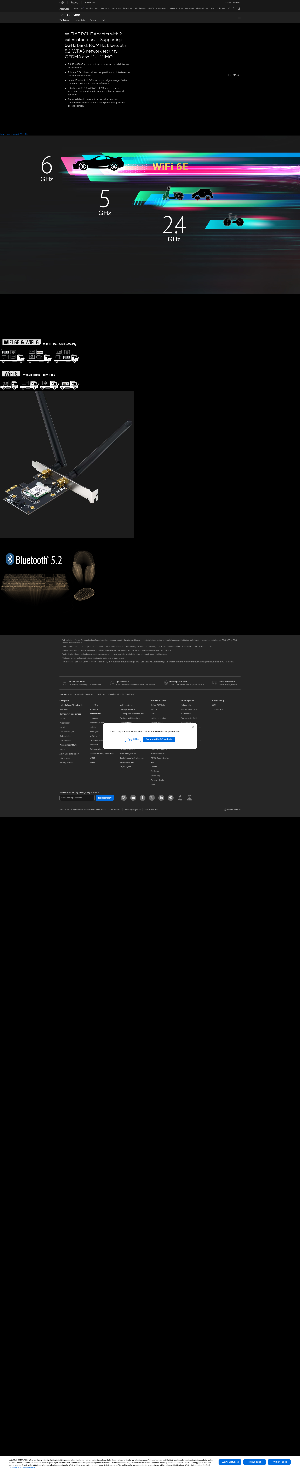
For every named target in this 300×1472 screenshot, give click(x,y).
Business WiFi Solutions (130, 1367)
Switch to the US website (159, 739)
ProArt (154, 1416)
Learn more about (14, 314)
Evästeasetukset (230, 1461)
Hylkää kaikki (254, 1461)
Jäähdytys (94, 1381)
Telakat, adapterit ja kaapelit (132, 1407)
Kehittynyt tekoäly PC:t (161, 1398)
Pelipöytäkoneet (66, 1412)
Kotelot (93, 1376)
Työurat (154, 1359)
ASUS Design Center (160, 1407)
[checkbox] (233, 136)
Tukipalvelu (186, 1354)
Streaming (124, 1390)
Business (237, 2)
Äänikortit (94, 1394)
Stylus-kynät (125, 1416)
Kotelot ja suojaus (127, 1398)
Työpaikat (155, 1376)
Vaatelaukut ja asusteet (130, 1394)
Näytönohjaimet (97, 1372)
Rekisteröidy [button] (104, 1447)
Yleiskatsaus (64, 20)
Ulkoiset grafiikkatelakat (100, 1390)
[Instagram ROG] (189, 1447)
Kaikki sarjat (113, 1344)
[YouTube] (133, 1447)
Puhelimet (63, 1359)
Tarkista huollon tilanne (191, 1389)
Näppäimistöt (126, 1376)
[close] (193, 727)
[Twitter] (152, 1447)
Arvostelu (94, 20)
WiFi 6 (92, 1412)
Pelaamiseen (64, 1372)
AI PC (153, 1394)
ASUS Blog (156, 1425)
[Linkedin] (161, 1447)
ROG (153, 1412)
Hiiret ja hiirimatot (128, 1381)
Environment (217, 1359)
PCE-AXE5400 (69, 15)
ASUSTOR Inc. (157, 1372)
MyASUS (185, 1385)
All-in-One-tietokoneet (69, 1403)
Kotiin (62, 1368)
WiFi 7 (92, 1407)
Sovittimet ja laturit (128, 1403)
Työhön (62, 1377)
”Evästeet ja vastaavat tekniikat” (22, 1468)
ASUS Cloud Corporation (162, 1381)
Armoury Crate (157, 1429)
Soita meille (186, 1363)
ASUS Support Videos (191, 1376)
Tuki (103, 20)
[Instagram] (124, 1447)
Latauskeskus (187, 1372)
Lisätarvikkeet (65, 1390)
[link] (64, 9)
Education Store (158, 1403)
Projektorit (94, 1359)
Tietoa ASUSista (158, 1354)
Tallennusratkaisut (97, 1398)
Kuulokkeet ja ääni (128, 1385)
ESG (153, 1363)
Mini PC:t (94, 1354)
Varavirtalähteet (127, 1412)
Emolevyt (94, 1368)
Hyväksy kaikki (279, 1461)
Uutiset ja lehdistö (159, 1367)
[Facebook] (142, 1447)
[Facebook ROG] (180, 1447)
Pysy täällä (133, 739)
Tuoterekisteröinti (189, 1367)
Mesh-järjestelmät (128, 1359)
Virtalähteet (95, 1385)
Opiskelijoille (64, 1385)
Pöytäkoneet (65, 1408)
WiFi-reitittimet (126, 1354)
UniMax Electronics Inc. (161, 1385)
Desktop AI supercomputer (132, 1363)
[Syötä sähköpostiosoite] (77, 1447)
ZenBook (155, 1420)
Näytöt (62, 1399)
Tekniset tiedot (79, 20)
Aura (153, 1434)
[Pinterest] (171, 1447)
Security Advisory (189, 1381)
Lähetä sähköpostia (189, 1359)
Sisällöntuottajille (66, 1381)
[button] (227, 2)
